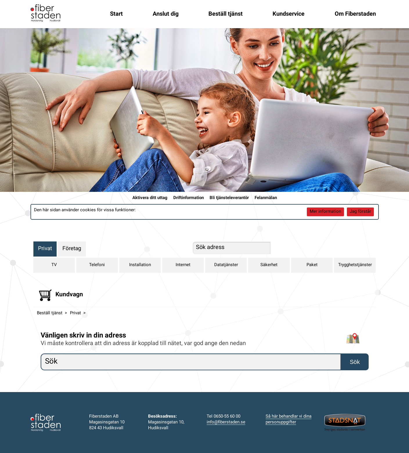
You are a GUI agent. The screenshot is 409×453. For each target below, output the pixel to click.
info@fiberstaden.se (226, 422)
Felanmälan (266, 198)
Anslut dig (166, 14)
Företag (71, 249)
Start (116, 14)
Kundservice (289, 14)
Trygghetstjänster (355, 265)
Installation (140, 265)
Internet (183, 265)
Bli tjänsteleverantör (229, 198)
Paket (312, 265)
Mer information (325, 212)
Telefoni (97, 265)
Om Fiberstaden (355, 14)
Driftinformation (188, 198)
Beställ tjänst (225, 14)
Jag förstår (360, 212)
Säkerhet (269, 265)
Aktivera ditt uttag (149, 198)
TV (54, 265)
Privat (45, 249)
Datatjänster (226, 265)
